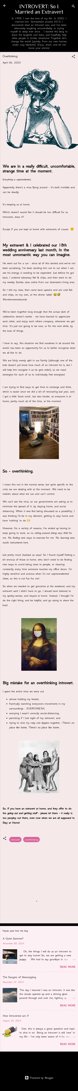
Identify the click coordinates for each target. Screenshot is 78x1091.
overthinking (31, 839)
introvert (15, 839)
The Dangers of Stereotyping (19, 977)
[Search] (73, 7)
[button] (73, 57)
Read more (67, 966)
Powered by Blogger (39, 1077)
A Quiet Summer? (13, 938)
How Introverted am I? (16, 1015)
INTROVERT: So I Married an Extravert (39, 9)
